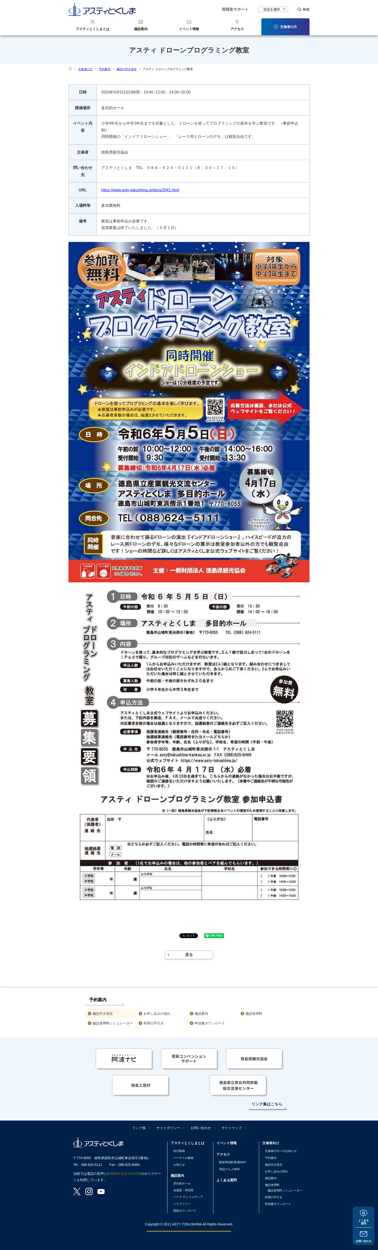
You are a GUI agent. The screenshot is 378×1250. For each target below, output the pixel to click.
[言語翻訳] (273, 9)
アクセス (237, 29)
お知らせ (179, 1164)
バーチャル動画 (183, 1158)
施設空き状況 (103, 1013)
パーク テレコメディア (188, 1197)
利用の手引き (153, 1023)
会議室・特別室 (183, 1190)
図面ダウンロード (184, 1210)
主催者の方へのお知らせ (281, 1151)
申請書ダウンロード (210, 1023)
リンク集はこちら (266, 1104)
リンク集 (139, 1128)
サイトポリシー (168, 1128)
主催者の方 (85, 69)
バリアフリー (182, 1204)
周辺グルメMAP (229, 1169)
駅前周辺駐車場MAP (232, 1162)
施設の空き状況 (126, 69)
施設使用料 (253, 1013)
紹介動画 (179, 1151)
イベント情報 (189, 29)
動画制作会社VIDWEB (124, 1174)
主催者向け (270, 1143)
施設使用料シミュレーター (113, 1023)
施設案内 (141, 29)
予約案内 (104, 69)
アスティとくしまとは (92, 29)
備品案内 (201, 1013)
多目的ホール (182, 1183)
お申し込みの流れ (156, 1013)
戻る (189, 955)
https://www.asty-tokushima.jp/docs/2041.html (140, 190)
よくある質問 (363, 1220)
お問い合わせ (363, 1240)
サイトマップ (232, 1128)
